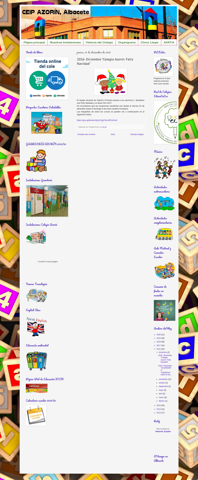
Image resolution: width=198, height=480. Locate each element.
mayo (161, 390)
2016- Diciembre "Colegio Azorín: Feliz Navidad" (165, 358)
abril (161, 394)
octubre (162, 383)
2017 (159, 345)
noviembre (163, 379)
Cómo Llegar (150, 42)
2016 (159, 349)
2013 (159, 413)
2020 (159, 335)
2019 (159, 338)
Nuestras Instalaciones (65, 42)
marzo (161, 397)
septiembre (163, 386)
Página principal (34, 42)
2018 (159, 342)
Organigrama (127, 42)
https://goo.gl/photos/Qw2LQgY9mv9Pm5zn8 (97, 120)
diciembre (163, 352)
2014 (159, 409)
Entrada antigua (137, 134)
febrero (162, 401)
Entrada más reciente (86, 134)
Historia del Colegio (99, 42)
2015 (159, 405)
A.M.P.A (169, 42)
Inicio (113, 134)
